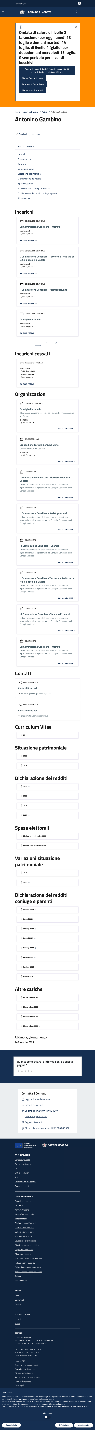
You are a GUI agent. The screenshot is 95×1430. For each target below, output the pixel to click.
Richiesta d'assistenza (24, 1373)
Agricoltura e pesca (23, 1200)
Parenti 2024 (28, 919)
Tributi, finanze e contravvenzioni (28, 1271)
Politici (44, 111)
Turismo (18, 1275)
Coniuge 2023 (28, 928)
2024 (25, 805)
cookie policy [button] (48, 1399)
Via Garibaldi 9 (28, 422)
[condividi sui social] (21, 134)
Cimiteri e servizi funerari (25, 1223)
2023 (25, 786)
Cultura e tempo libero (24, 1231)
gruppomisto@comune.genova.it (34, 715)
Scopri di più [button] (11, 1425)
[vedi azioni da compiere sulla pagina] (34, 134)
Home (17, 111)
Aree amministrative (23, 1163)
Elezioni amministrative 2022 (34, 836)
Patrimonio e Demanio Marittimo (28, 1258)
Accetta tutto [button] (83, 1425)
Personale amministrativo (25, 1181)
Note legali (19, 1385)
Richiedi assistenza (34, 1105)
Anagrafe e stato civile (24, 1214)
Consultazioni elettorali (24, 1227)
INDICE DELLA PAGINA (47, 146)
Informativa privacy (23, 1381)
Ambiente (19, 1205)
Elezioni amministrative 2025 (34, 845)
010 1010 (34, 1355)
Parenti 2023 (28, 938)
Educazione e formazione (25, 1240)
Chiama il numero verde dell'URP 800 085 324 (47, 1128)
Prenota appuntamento (36, 1116)
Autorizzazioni (21, 1218)
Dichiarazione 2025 (30, 1026)
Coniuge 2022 (28, 947)
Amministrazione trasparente (27, 1377)
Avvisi (17, 1295)
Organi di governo (22, 1159)
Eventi (17, 1323)
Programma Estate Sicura (33, 84)
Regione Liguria (20, 3)
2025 (25, 765)
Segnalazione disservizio (25, 1369)
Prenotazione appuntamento (27, 1365)
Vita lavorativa (21, 1280)
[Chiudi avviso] (76, 27)
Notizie (18, 1304)
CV (24, 735)
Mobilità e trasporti (23, 1253)
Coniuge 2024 (28, 909)
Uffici (17, 1168)
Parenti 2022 (28, 957)
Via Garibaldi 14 (29, 455)
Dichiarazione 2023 (30, 1007)
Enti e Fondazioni (22, 1172)
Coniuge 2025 (28, 967)
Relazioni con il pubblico (25, 1262)
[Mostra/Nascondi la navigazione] (3, 11)
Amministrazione (30, 111)
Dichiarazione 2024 (30, 997)
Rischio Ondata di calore (32, 78)
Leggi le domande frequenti (38, 1099)
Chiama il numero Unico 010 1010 (41, 1110)
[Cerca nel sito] (77, 12)
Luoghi (18, 1319)
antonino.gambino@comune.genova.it (37, 693)
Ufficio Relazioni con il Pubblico (28, 1349)
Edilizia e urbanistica (23, 1236)
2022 (25, 756)
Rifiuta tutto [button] (64, 1425)
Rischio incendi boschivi (32, 90)
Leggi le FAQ (20, 1361)
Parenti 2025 (28, 976)
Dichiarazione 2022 (30, 1016)
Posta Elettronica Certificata (27, 1352)
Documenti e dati (22, 1186)
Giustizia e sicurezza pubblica (27, 1245)
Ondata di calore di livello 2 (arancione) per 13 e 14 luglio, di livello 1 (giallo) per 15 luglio (47, 71)
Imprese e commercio (24, 1249)
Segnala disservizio (34, 1122)
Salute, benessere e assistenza (28, 1267)
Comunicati (19, 1299)
